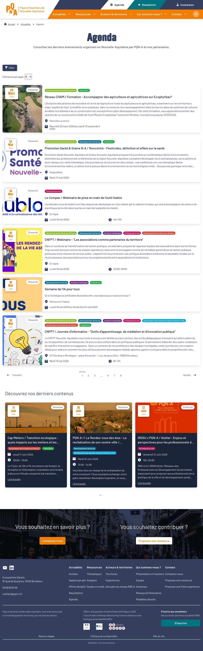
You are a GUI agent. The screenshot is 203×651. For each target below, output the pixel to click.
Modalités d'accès (146, 599)
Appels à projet (77, 580)
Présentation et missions (150, 573)
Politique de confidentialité (104, 636)
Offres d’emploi (77, 586)
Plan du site (158, 636)
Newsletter (147, 5)
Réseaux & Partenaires (148, 592)
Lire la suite (14, 479)
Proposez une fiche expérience (182, 586)
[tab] (100, 495)
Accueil (11, 24)
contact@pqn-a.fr (12, 593)
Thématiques (94, 573)
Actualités (63, 14)
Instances (141, 586)
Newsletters (76, 592)
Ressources (87, 14)
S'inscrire (181, 623)
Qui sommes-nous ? (153, 14)
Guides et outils (95, 586)
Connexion (185, 5)
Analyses (92, 580)
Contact (180, 14)
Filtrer (9, 67)
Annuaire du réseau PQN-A (120, 586)
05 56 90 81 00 (10, 587)
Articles (73, 573)
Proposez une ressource (154, 541)
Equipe (140, 580)
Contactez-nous (52, 541)
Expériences (113, 580)
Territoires (112, 573)
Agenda (117, 5)
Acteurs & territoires (117, 14)
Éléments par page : (14, 76)
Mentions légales (47, 636)
